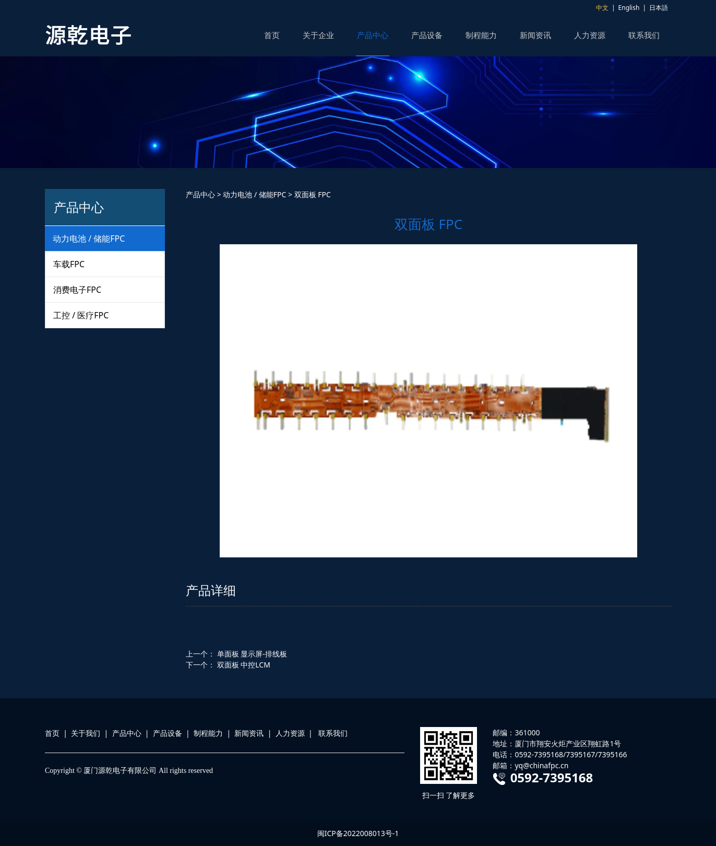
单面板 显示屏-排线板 (252, 654)
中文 (602, 7)
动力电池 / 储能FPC (89, 238)
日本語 (658, 7)
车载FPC (69, 264)
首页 (272, 35)
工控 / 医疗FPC (81, 315)
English (629, 7)
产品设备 (427, 35)
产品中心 (372, 35)
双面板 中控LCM (243, 665)
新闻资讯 (535, 35)
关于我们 (85, 733)
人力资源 (589, 35)
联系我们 (644, 35)
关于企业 (318, 35)
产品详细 (211, 590)
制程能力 (481, 35)
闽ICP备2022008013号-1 (358, 833)
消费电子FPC (77, 289)
